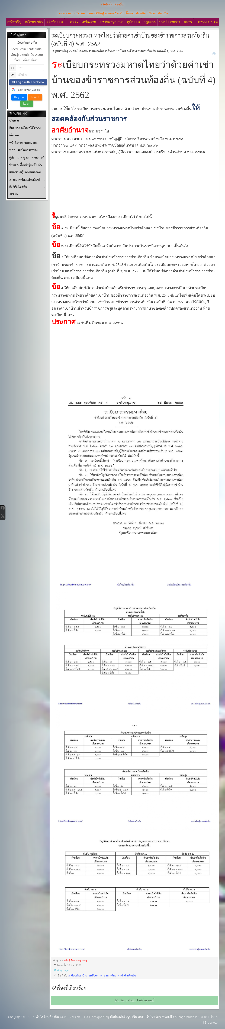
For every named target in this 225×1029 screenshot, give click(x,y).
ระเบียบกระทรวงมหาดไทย (102, 975)
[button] (26, 89)
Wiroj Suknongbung (75, 960)
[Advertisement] (134, 179)
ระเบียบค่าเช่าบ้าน (77, 975)
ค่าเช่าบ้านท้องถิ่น (126, 975)
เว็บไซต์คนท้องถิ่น (47, 1017)
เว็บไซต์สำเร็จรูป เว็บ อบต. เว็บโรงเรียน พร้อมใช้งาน (143, 1017)
